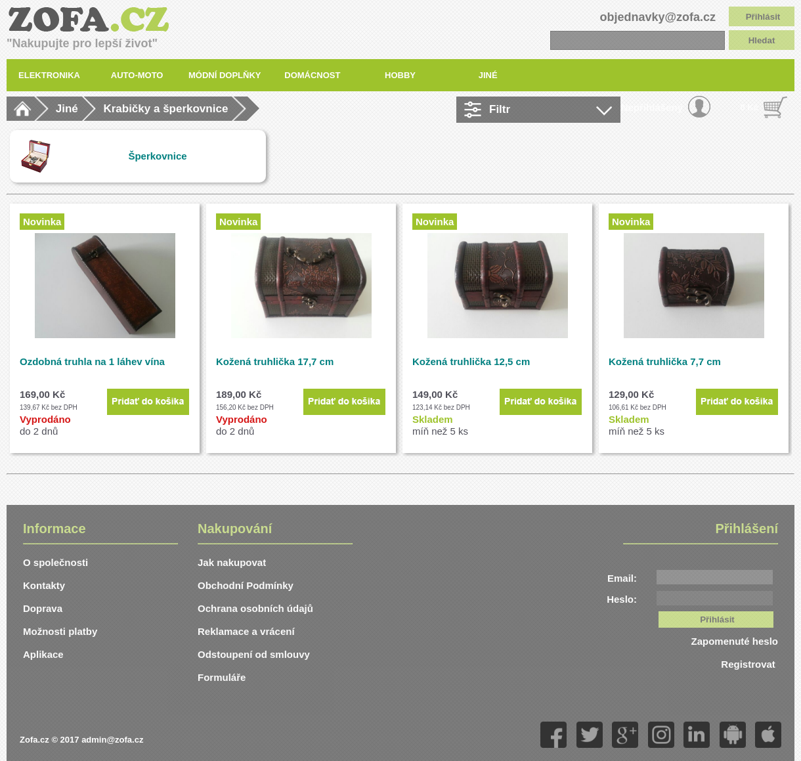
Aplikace (43, 654)
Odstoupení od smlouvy (254, 654)
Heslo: (622, 599)
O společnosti (55, 562)
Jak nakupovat (232, 562)
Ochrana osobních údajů (255, 608)
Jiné (67, 108)
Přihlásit (763, 17)
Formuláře (222, 677)
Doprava (42, 608)
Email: (622, 578)
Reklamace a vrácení (246, 631)
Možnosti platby (60, 631)
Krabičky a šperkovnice (165, 108)
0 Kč (749, 107)
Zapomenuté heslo (734, 641)
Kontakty (44, 585)
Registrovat (749, 664)
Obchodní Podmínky (245, 585)
